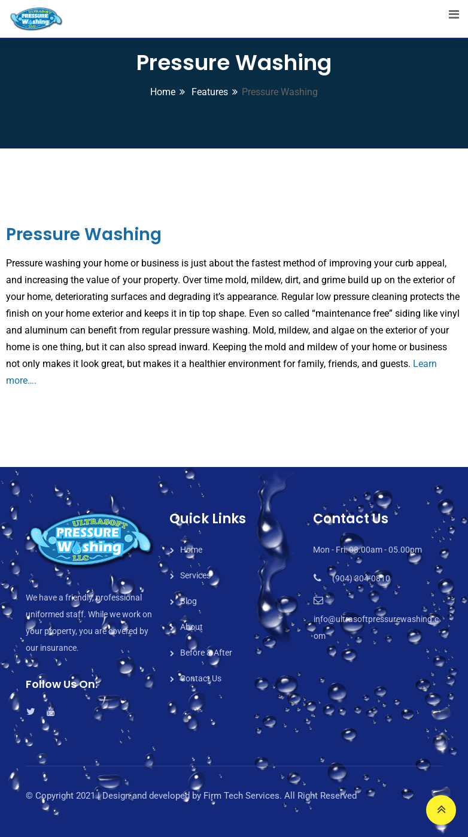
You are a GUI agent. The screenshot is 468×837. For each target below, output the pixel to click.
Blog (188, 601)
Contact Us (200, 678)
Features (208, 92)
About (191, 627)
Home (162, 92)
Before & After (206, 652)
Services (195, 575)
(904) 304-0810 (361, 578)
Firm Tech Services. (242, 795)
